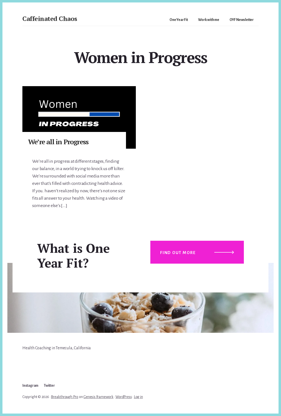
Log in (138, 397)
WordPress (123, 397)
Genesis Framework (98, 397)
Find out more (178, 253)
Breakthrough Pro (64, 397)
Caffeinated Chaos (49, 18)
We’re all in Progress (58, 141)
